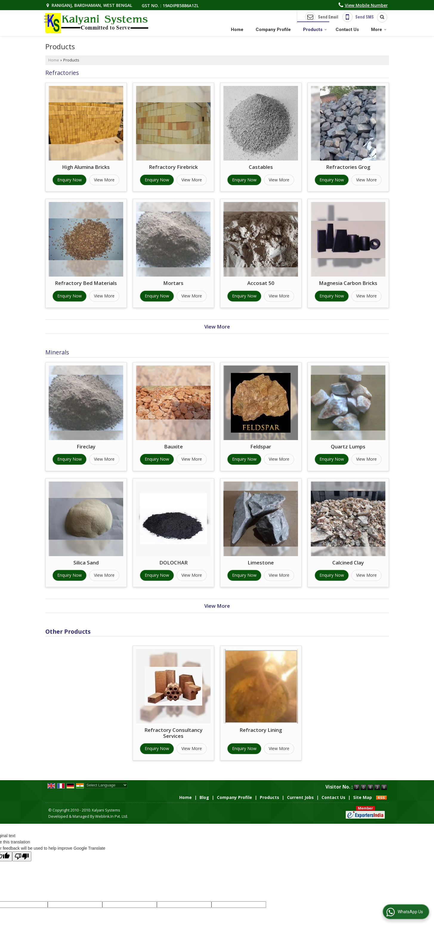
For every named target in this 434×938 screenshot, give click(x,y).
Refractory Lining (261, 729)
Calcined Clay (348, 562)
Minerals (57, 352)
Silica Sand (86, 562)
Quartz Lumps (348, 446)
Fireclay (86, 446)
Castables (261, 166)
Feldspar (260, 446)
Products (315, 29)
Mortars (173, 283)
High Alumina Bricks (86, 166)
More (379, 29)
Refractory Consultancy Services (173, 732)
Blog (204, 797)
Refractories (62, 73)
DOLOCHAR (173, 562)
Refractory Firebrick (173, 166)
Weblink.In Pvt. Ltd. (111, 816)
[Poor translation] (21, 856)
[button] (366, 5)
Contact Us (347, 29)
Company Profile (273, 29)
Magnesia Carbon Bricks (348, 283)
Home (237, 29)
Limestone (261, 562)
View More (104, 180)
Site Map (362, 797)
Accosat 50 (260, 283)
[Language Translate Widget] (106, 785)
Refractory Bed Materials (86, 283)
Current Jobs (300, 797)
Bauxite (173, 446)
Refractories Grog (348, 166)
